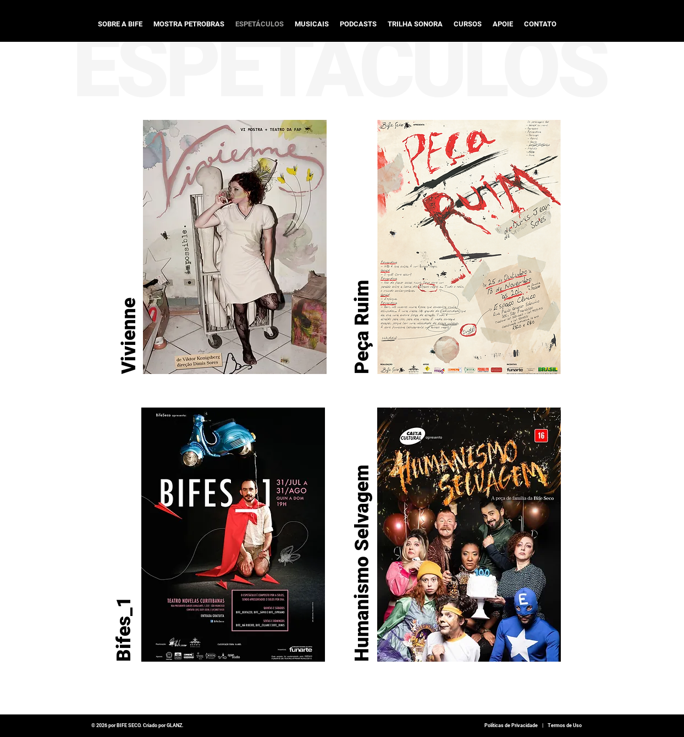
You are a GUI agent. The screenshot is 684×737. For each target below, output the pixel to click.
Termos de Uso (565, 725)
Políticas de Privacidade (511, 725)
